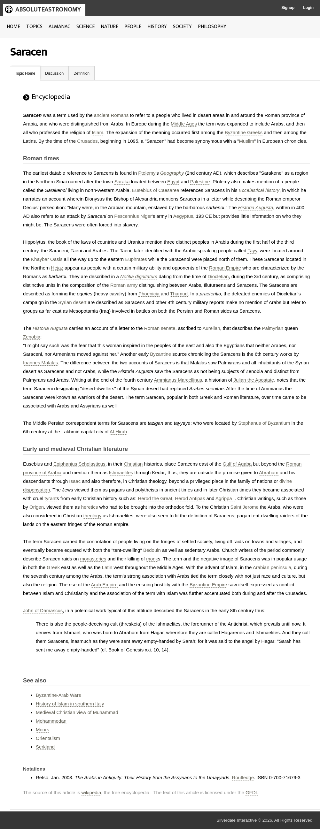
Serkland (45, 746)
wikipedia (91, 792)
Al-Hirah (118, 431)
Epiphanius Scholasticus (79, 464)
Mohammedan (51, 721)
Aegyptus (183, 216)
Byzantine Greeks (243, 132)
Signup (287, 7)
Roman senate (160, 328)
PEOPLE (132, 26)
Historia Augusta (255, 207)
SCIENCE (85, 26)
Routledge (243, 777)
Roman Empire (225, 267)
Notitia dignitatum (138, 276)
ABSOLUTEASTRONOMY (48, 9)
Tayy (252, 250)
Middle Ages (184, 123)
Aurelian (211, 328)
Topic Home (25, 73)
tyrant (51, 498)
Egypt (173, 181)
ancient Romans (111, 115)
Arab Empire (104, 584)
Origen (36, 507)
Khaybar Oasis (46, 259)
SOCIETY (182, 26)
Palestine (200, 181)
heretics (89, 507)
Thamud (179, 293)
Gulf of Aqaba (237, 464)
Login (308, 7)
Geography (172, 173)
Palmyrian (272, 328)
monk (152, 558)
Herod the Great (155, 498)
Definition (82, 73)
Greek (53, 567)
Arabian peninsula (272, 567)
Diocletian (218, 276)
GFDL (252, 792)
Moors (42, 729)
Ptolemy (146, 173)
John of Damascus (43, 610)
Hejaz (57, 267)
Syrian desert (72, 302)
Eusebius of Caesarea (155, 190)
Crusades (87, 141)
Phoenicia (149, 293)
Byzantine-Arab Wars (58, 695)
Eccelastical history (259, 190)
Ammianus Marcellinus (178, 380)
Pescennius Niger (133, 216)
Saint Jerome (244, 507)
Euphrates (136, 259)
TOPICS (34, 26)
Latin (107, 567)
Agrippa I (225, 498)
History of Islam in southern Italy (70, 703)
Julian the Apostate (253, 380)
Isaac (75, 481)
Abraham (268, 472)
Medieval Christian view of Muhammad (77, 712)
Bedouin (152, 550)
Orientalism (48, 738)
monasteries (93, 558)
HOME (13, 26)
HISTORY (157, 26)
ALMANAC (59, 26)
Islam (97, 132)
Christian (133, 464)
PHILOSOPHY (212, 26)
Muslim (246, 141)
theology (92, 515)
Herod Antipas (190, 498)
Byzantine (160, 354)
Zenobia (31, 336)
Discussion (54, 73)
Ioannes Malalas (40, 362)
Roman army (124, 285)
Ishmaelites (121, 472)
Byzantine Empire (208, 584)
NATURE (109, 26)
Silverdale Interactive (236, 820)
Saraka (122, 181)
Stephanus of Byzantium (264, 423)
